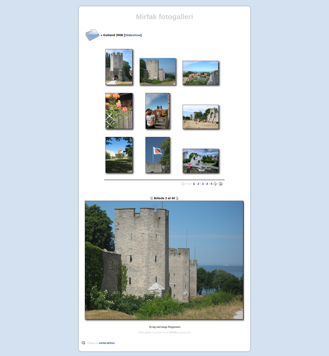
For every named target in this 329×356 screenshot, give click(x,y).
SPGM (173, 332)
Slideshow (132, 35)
